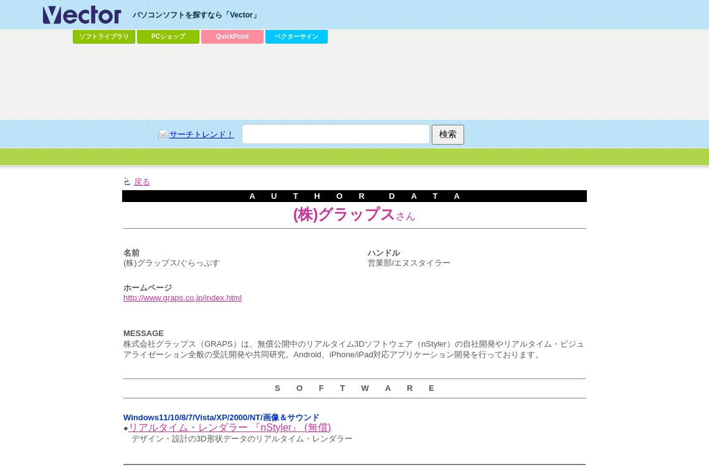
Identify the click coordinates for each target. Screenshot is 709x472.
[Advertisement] (354, 82)
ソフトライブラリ (104, 36)
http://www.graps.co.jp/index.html (182, 297)
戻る (142, 181)
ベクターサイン (296, 36)
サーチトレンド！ (201, 134)
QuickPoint (232, 36)
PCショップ (168, 36)
